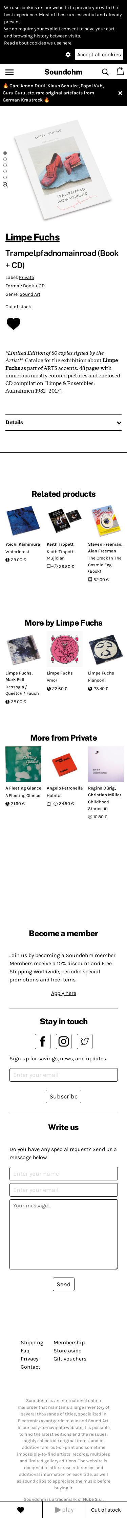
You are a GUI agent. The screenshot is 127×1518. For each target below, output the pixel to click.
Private (26, 277)
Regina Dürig (101, 788)
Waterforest (17, 551)
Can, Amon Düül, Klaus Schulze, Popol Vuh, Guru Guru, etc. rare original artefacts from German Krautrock (53, 93)
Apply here (63, 993)
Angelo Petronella (65, 788)
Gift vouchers (70, 1358)
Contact (30, 1367)
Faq (25, 1350)
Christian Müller (104, 794)
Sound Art (30, 294)
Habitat (54, 795)
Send (64, 1284)
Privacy (29, 1358)
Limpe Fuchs (32, 236)
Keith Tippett (60, 544)
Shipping (32, 1342)
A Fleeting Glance (23, 788)
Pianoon (96, 680)
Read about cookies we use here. (38, 43)
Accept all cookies (99, 54)
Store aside (67, 1350)
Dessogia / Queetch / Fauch (22, 690)
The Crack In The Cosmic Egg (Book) (105, 564)
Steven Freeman (104, 544)
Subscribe (63, 1096)
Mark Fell (14, 679)
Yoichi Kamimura (22, 544)
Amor (52, 680)
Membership (69, 1342)
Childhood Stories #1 (98, 805)
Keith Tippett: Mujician (61, 555)
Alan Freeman (102, 550)
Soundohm (63, 71)
